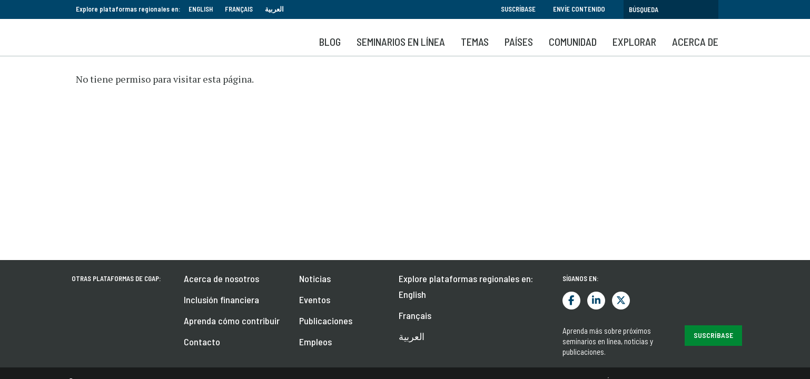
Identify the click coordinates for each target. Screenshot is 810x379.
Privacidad (705, 207)
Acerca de (695, 41)
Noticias (315, 105)
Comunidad (573, 41)
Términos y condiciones (639, 207)
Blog (330, 41)
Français (239, 9)
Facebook (571, 127)
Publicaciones (325, 147)
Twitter (621, 127)
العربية (274, 9)
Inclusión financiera (221, 126)
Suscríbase (518, 9)
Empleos (315, 168)
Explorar (634, 41)
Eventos (314, 126)
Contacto (202, 168)
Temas (475, 41)
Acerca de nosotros (221, 105)
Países (519, 41)
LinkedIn (596, 127)
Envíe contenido (579, 9)
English (201, 9)
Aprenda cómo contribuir (232, 147)
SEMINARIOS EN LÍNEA (401, 41)
